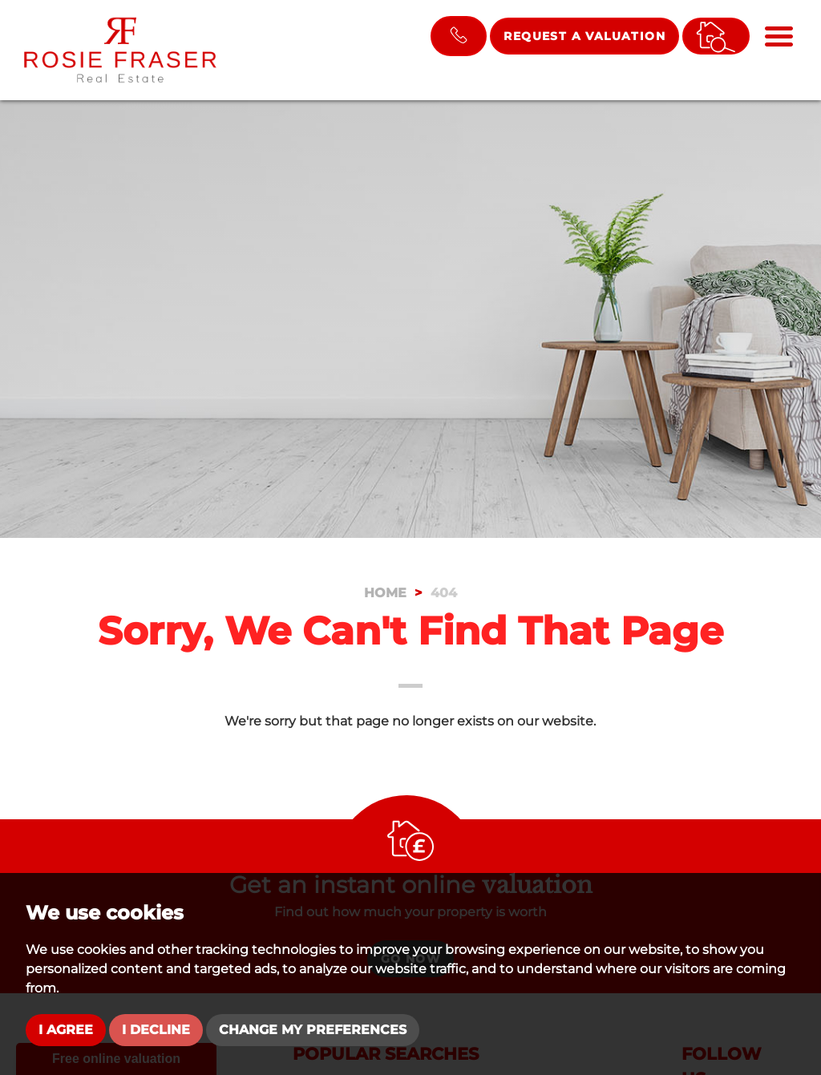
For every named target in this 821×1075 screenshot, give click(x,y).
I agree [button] (65, 1029)
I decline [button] (156, 1029)
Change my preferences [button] (312, 1029)
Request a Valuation (584, 36)
